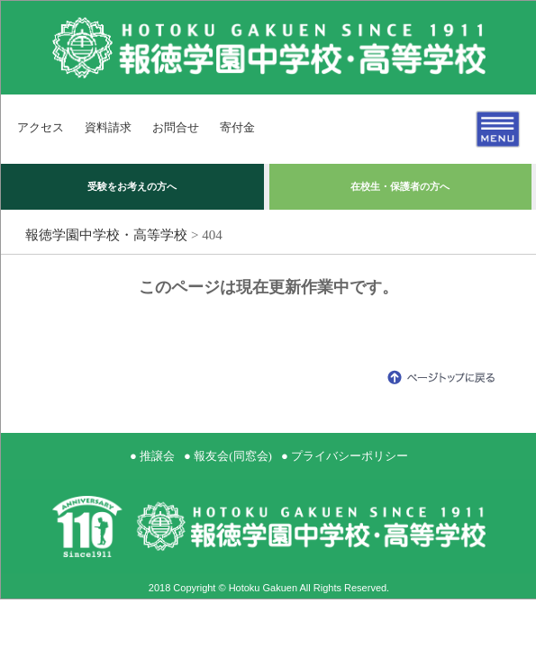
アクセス (40, 127)
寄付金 (237, 127)
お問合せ (175, 127)
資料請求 (108, 127)
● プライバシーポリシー (344, 456)
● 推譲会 (152, 456)
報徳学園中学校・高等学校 (106, 235)
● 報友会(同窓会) (228, 456)
